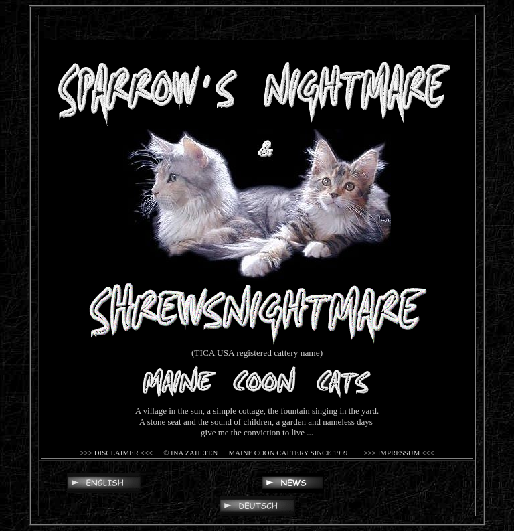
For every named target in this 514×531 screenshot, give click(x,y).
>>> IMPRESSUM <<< (398, 453)
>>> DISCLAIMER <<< (116, 453)
